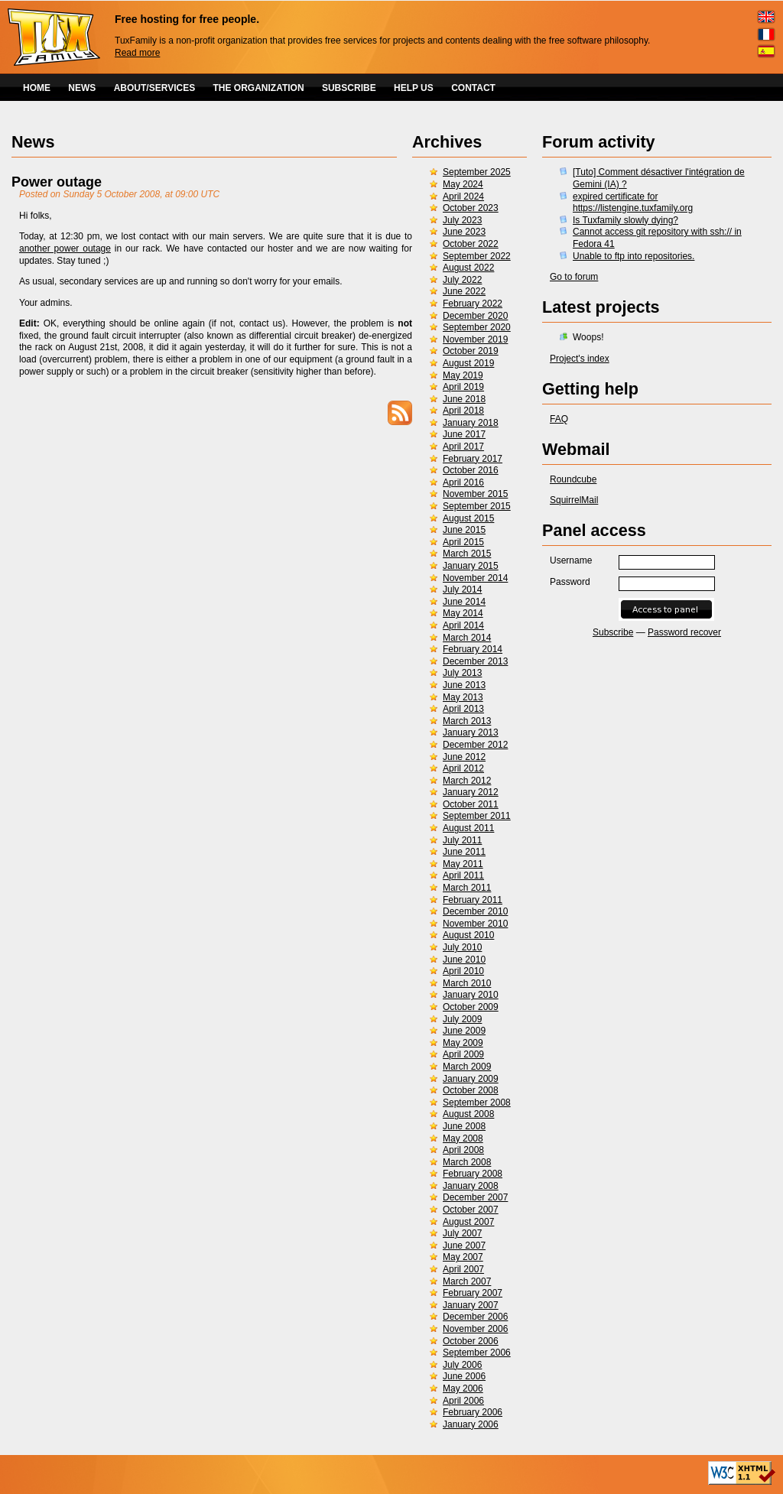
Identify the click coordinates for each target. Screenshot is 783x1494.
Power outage (56, 182)
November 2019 (475, 339)
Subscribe (613, 632)
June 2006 (464, 1376)
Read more (137, 52)
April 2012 (463, 768)
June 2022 (464, 291)
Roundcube (573, 479)
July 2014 (462, 589)
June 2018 (464, 399)
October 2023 (471, 208)
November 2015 (475, 494)
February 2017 (472, 458)
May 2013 (463, 697)
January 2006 (471, 1424)
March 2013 (467, 721)
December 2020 (475, 315)
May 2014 (463, 613)
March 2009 (467, 1066)
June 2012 (464, 757)
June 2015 (464, 530)
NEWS (82, 88)
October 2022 (471, 244)
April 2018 (463, 410)
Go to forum (574, 276)
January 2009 (471, 1078)
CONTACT (473, 88)
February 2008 (472, 1173)
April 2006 (463, 1400)
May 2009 (463, 1043)
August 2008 (468, 1114)
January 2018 (471, 422)
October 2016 (471, 470)
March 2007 (467, 1281)
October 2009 (471, 1007)
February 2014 (472, 649)
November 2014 (475, 578)
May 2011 (463, 864)
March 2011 (467, 887)
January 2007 (471, 1305)
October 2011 (471, 804)
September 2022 (477, 256)
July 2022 (462, 279)
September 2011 (477, 815)
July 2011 (462, 840)
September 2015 (477, 506)
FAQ (559, 419)
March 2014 (467, 637)
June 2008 (464, 1126)
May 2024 (463, 184)
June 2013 (464, 685)
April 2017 (463, 446)
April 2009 (463, 1054)
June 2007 (464, 1245)
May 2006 (463, 1388)
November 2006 (475, 1328)
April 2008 (463, 1150)
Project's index (579, 358)
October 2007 (471, 1209)
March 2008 (467, 1162)
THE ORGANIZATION (258, 88)
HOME (36, 88)
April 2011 (463, 875)
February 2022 (472, 303)
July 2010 (462, 947)
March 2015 (467, 553)
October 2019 (471, 351)
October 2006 (471, 1341)
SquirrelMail (574, 500)
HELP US (414, 88)
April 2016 (463, 482)
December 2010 (475, 911)
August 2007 (468, 1221)
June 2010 (464, 959)
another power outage (65, 248)
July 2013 (462, 672)
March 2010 (467, 983)
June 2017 (464, 434)
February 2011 (472, 900)
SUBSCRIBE (349, 88)
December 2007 (475, 1197)
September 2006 (477, 1352)
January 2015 (471, 565)
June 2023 (464, 231)
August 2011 (468, 828)
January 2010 (471, 994)
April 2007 (463, 1269)
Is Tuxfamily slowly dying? (625, 220)
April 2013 (463, 708)
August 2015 (468, 518)
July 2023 (462, 220)
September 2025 (477, 172)
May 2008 (463, 1138)
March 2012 (467, 780)
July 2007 (462, 1233)
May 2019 (463, 375)
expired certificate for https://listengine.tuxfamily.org (633, 202)
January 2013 (471, 732)
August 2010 (468, 935)
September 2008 (477, 1102)
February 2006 (472, 1412)
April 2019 (463, 387)
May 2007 (463, 1257)
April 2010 (463, 971)
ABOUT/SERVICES (154, 88)
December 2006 (475, 1316)
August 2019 (468, 363)
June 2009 (464, 1030)
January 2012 (471, 792)
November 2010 (475, 923)
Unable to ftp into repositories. (633, 256)
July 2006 (462, 1364)
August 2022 (468, 267)
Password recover (684, 632)
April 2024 (463, 196)
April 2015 (463, 542)
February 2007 (472, 1293)
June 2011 (464, 851)
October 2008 (471, 1090)
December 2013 (475, 661)
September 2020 (477, 327)
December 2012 (475, 744)
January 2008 (471, 1186)
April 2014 (463, 625)
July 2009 (462, 1019)
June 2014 (464, 601)
